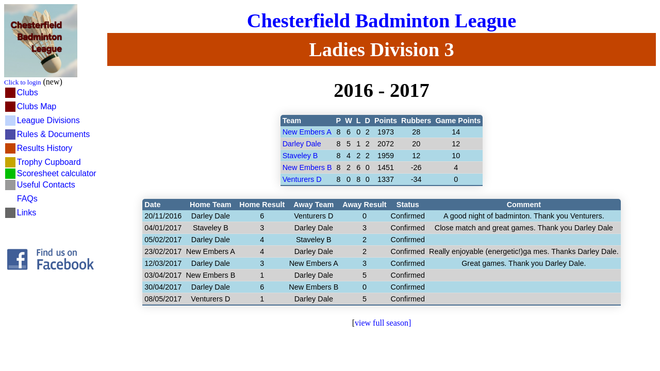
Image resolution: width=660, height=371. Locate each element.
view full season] (383, 322)
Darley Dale (302, 144)
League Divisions (48, 120)
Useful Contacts (46, 184)
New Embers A (307, 132)
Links (26, 212)
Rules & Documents (53, 134)
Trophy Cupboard (49, 162)
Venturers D (302, 179)
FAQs (27, 198)
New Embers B (307, 167)
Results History (45, 148)
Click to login (22, 82)
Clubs (27, 92)
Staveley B (300, 155)
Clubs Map (36, 106)
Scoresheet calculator (56, 173)
